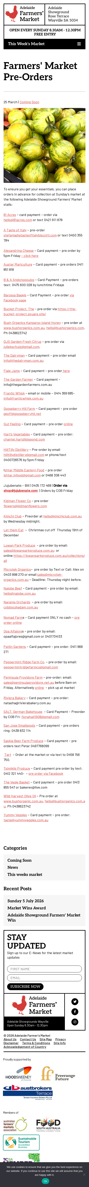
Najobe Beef (13, 588)
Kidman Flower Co (17, 501)
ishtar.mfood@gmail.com (22, 475)
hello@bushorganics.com (65, 328)
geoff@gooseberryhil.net (22, 413)
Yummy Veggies (15, 815)
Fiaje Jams (12, 370)
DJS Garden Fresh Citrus (22, 341)
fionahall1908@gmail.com (40, 716)
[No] (84, 1175)
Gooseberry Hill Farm (19, 408)
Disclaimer (11, 1043)
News (13, 867)
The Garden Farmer (18, 379)
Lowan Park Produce (19, 545)
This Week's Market (26, 44)
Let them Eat (14, 530)
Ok (45, 1181)
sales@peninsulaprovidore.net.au (29, 682)
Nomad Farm (13, 617)
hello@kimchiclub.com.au (62, 516)
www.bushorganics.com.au (24, 328)
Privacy (60, 1039)
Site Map (46, 1039)
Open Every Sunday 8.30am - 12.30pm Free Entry (45, 32)
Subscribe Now (25, 987)
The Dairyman (14, 355)
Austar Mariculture (18, 264)
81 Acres (10, 214)
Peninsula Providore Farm (23, 677)
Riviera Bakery (15, 698)
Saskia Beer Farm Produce (23, 741)
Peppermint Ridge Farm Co (24, 662)
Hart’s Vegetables (17, 434)
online (39, 687)
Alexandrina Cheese (19, 250)
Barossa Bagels (15, 295)
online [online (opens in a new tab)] (68, 424)
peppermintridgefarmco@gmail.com (31, 667)
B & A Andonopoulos (19, 279)
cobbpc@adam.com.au (21, 607)
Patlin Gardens (15, 646)
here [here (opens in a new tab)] (66, 370)
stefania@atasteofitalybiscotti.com (30, 235)
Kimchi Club (13, 516)
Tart (7, 754)
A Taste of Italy (15, 230)
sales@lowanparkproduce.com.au (29, 550)
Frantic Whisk (14, 393)
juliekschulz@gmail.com (21, 346)
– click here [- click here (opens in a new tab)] (29, 255)
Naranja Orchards (17, 602)
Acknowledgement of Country (25, 1046)
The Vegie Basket (17, 782)
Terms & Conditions (36, 1043)
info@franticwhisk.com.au (23, 398)
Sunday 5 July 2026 (26, 901)
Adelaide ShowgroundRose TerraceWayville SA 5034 (63, 14)
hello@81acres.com (18, 220)
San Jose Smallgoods (19, 725)
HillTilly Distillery (16, 449)
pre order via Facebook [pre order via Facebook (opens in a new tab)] (45, 773)
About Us (10, 1039)
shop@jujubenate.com (21, 490)
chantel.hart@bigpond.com (24, 439)
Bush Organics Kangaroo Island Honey (32, 322)
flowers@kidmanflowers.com (25, 506)
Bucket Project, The (19, 309)
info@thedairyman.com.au (24, 360)
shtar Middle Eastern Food (24, 470)
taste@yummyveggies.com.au (26, 820)
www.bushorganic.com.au (23, 801)
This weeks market (25, 874)
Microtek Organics (17, 569)
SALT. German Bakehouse (23, 711)
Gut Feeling (12, 424)
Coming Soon (29, 102)
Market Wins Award (27, 908)
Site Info (60, 1043)
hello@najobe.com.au (20, 593)
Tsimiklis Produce (17, 768)
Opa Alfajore (13, 631)
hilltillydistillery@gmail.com (24, 454)
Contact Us (28, 1039)
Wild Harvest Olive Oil (20, 796)
